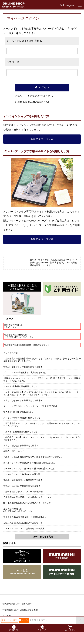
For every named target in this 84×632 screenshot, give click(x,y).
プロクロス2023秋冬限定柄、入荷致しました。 (25, 517)
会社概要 (7, 616)
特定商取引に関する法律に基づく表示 (20, 610)
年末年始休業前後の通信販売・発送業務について (27, 345)
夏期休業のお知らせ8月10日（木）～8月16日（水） (18, 510)
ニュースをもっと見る (42, 536)
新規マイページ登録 (41, 139)
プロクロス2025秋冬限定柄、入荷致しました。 (25, 372)
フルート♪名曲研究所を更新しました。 (21, 386)
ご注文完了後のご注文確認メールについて (23, 523)
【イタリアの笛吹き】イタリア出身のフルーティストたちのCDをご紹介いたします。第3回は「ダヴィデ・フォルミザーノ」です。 (40, 393)
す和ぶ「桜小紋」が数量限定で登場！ (20, 445)
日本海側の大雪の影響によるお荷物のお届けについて (28, 497)
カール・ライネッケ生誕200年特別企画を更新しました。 (29, 463)
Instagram (67, 5)
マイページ (42, 628)
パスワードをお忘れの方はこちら (34, 96)
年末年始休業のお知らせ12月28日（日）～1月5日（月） (19, 336)
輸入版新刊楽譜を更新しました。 (18, 412)
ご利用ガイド (14, 628)
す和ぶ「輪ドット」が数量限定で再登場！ (23, 367)
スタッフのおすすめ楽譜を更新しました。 (23, 418)
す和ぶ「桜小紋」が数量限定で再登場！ (21, 486)
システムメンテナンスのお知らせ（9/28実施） (25, 528)
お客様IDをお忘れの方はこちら (32, 102)
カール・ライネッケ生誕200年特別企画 (21, 474)
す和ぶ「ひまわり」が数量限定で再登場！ (23, 400)
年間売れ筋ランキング (13, 451)
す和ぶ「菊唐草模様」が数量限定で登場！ (23, 480)
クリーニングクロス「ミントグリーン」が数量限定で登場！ (31, 406)
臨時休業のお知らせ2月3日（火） (13, 326)
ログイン (24, 620)
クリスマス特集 (10, 353)
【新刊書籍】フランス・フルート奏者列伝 (23, 491)
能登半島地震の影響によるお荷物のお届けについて (27, 503)
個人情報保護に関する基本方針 (17, 603)
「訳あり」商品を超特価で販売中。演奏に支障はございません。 (33, 457)
